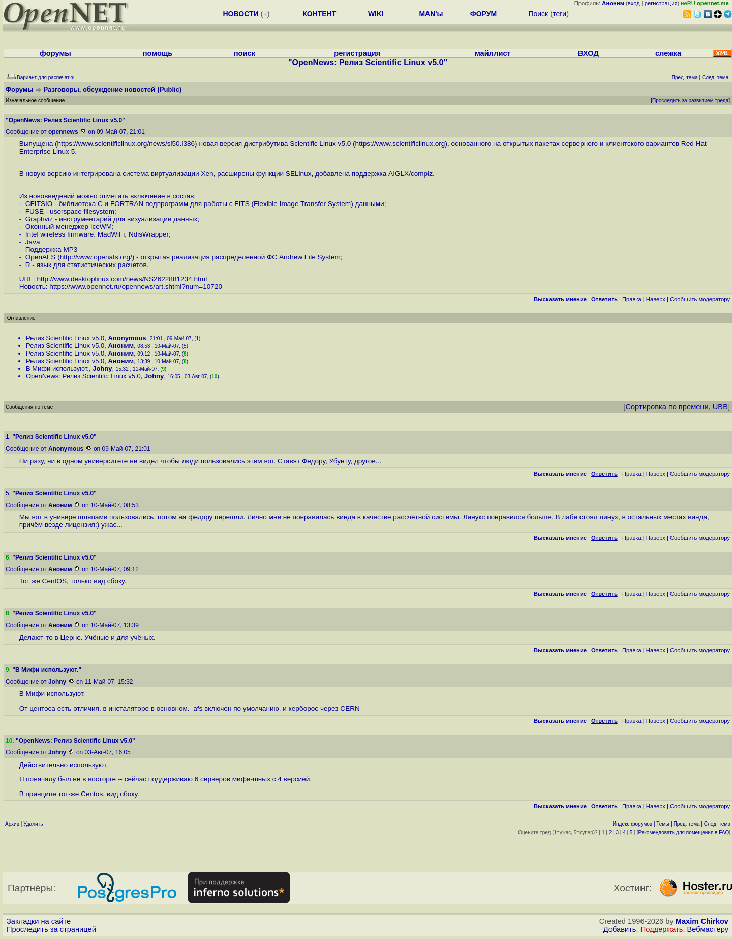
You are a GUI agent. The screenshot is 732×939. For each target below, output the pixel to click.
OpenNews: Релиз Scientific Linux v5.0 (83, 376)
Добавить (619, 929)
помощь (158, 53)
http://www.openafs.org (95, 257)
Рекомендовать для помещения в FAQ (683, 832)
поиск (244, 53)
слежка (668, 53)
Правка (632, 299)
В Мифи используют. (57, 368)
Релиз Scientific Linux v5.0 (65, 338)
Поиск (538, 14)
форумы (55, 53)
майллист (493, 53)
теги (559, 14)
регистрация (661, 3)
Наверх (655, 299)
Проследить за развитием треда (690, 100)
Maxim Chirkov (702, 921)
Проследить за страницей (51, 929)
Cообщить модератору (700, 299)
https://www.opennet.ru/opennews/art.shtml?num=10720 (135, 286)
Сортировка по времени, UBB (676, 407)
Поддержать (661, 929)
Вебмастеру (707, 929)
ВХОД (588, 53)
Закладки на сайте (39, 921)
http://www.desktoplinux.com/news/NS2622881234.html (122, 279)
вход (634, 3)
